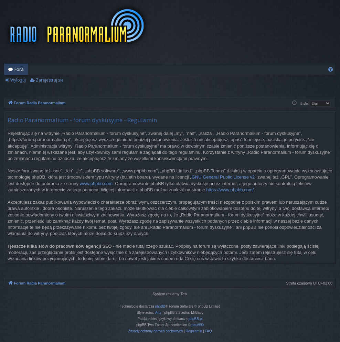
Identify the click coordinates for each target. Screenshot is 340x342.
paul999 (198, 325)
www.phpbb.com (96, 183)
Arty (158, 312)
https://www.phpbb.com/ (230, 189)
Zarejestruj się (50, 80)
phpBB (160, 306)
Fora (19, 69)
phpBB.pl (196, 319)
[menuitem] (330, 69)
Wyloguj (18, 80)
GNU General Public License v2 (223, 177)
